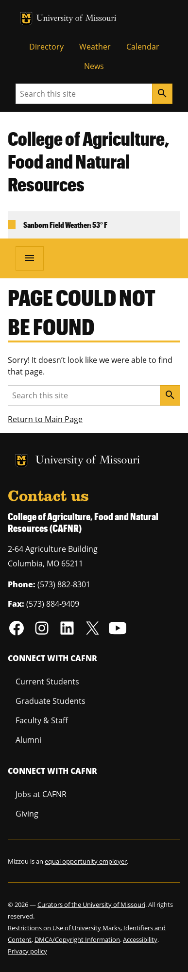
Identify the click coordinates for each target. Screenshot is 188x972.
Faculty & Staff (42, 720)
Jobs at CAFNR (41, 794)
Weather (95, 46)
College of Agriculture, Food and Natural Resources (88, 161)
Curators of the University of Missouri (91, 904)
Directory (46, 46)
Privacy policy (27, 951)
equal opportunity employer (86, 861)
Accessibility (140, 939)
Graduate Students (50, 701)
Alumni (28, 739)
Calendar (142, 46)
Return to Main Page (45, 419)
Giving (27, 813)
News (94, 66)
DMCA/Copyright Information (77, 939)
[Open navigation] (30, 258)
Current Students (47, 681)
